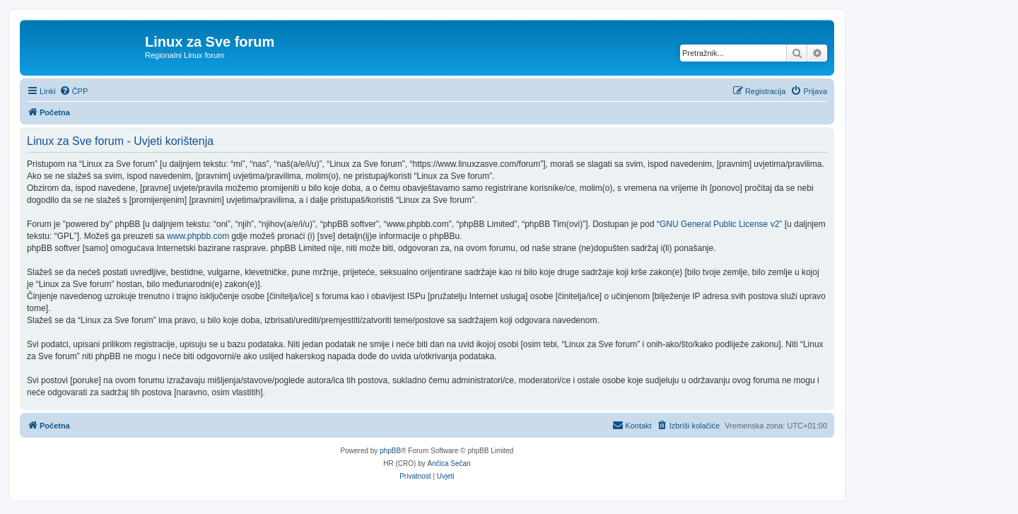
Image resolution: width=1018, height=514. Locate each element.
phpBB (390, 451)
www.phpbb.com (198, 236)
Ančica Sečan (449, 463)
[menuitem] (73, 91)
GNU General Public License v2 (719, 224)
